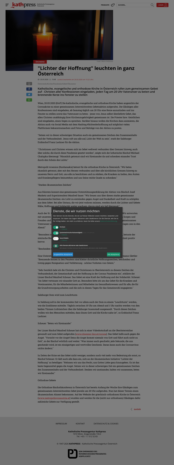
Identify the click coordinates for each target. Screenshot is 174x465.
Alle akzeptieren (114, 254)
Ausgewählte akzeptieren (63, 254)
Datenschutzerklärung (108, 221)
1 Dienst (63, 229)
